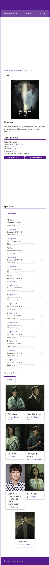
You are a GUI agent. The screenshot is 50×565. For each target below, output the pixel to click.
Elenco (9, 380)
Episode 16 (14, 220)
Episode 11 (14, 266)
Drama (12, 144)
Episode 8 (13, 294)
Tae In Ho (14, 507)
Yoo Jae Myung (36, 459)
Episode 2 (13, 350)
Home (6, 70)
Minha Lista (14, 157)
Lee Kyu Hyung (26, 544)
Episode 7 (13, 304)
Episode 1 (13, 360)
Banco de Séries (11, 13)
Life (30, 70)
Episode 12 (14, 257)
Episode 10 (14, 276)
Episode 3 (13, 341)
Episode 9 (13, 285)
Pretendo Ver (36, 157)
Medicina (19, 144)
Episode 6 (13, 313)
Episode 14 (14, 238)
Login (41, 13)
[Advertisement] (25, 42)
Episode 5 (13, 322)
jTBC (25, 70)
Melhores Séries (25, 5)
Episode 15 (14, 229)
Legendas (28, 13)
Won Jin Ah (35, 497)
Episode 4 (13, 332)
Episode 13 (14, 248)
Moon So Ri (15, 457)
